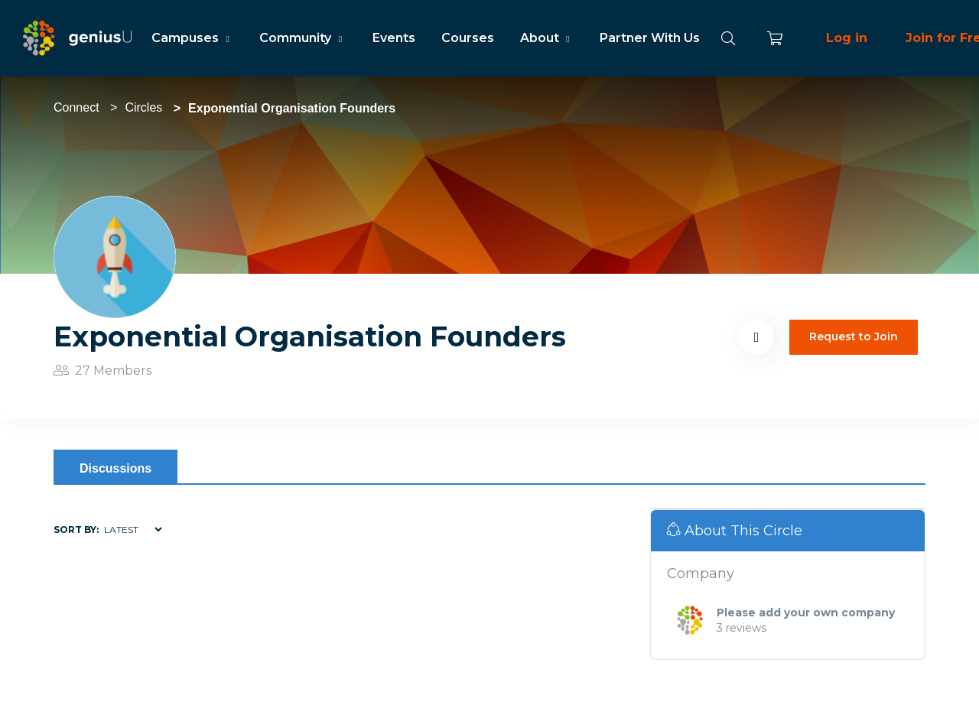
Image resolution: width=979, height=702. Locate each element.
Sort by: (76, 529)
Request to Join (853, 336)
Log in (846, 38)
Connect (76, 107)
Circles (143, 107)
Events (393, 38)
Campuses (192, 38)
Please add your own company (806, 612)
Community (302, 38)
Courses (467, 38)
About (547, 38)
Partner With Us (650, 38)
